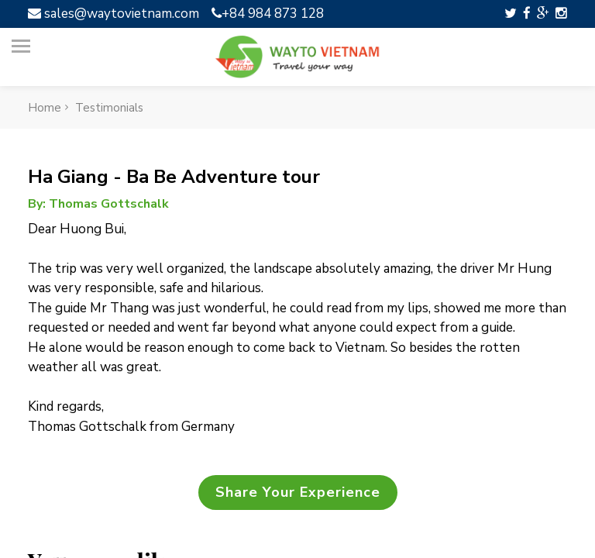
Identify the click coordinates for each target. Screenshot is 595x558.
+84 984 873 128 (268, 13)
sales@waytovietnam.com (113, 13)
